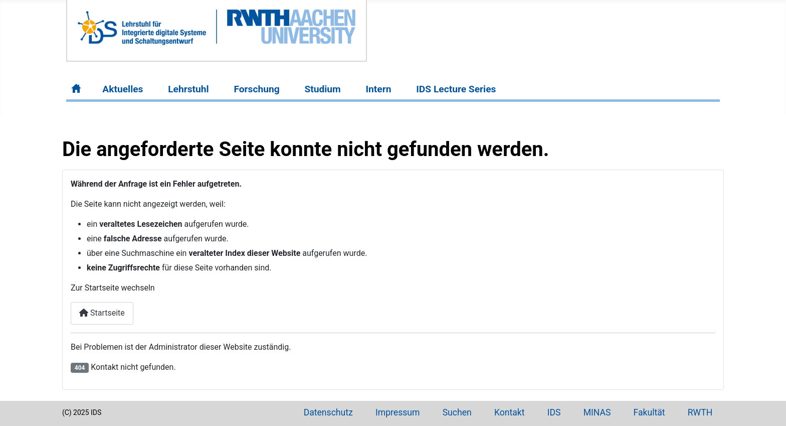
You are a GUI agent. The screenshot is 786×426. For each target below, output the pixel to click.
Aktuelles (122, 89)
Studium (322, 89)
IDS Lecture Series (456, 89)
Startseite (102, 313)
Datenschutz (328, 412)
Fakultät (649, 412)
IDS (554, 412)
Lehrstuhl (188, 89)
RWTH (700, 412)
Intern (378, 89)
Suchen (457, 412)
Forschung (256, 89)
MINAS (597, 412)
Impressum (397, 412)
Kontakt (509, 412)
